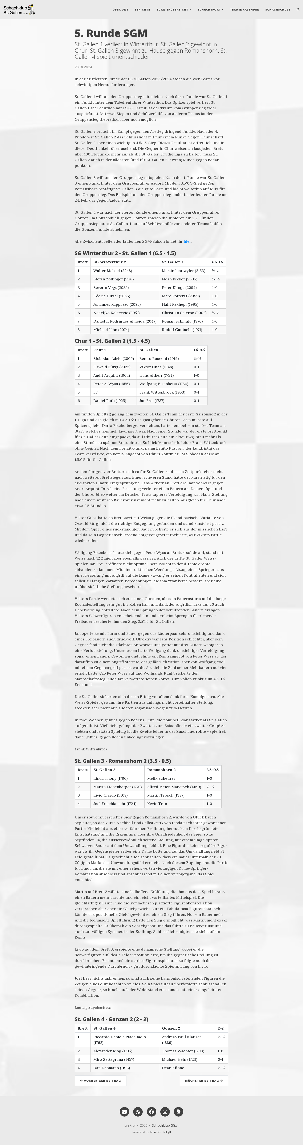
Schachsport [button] (209, 9)
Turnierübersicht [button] (172, 9)
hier (187, 241)
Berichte (142, 9)
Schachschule (277, 9)
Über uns (120, 9)
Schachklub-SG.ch (165, 1125)
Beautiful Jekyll (160, 1132)
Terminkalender (244, 9)
